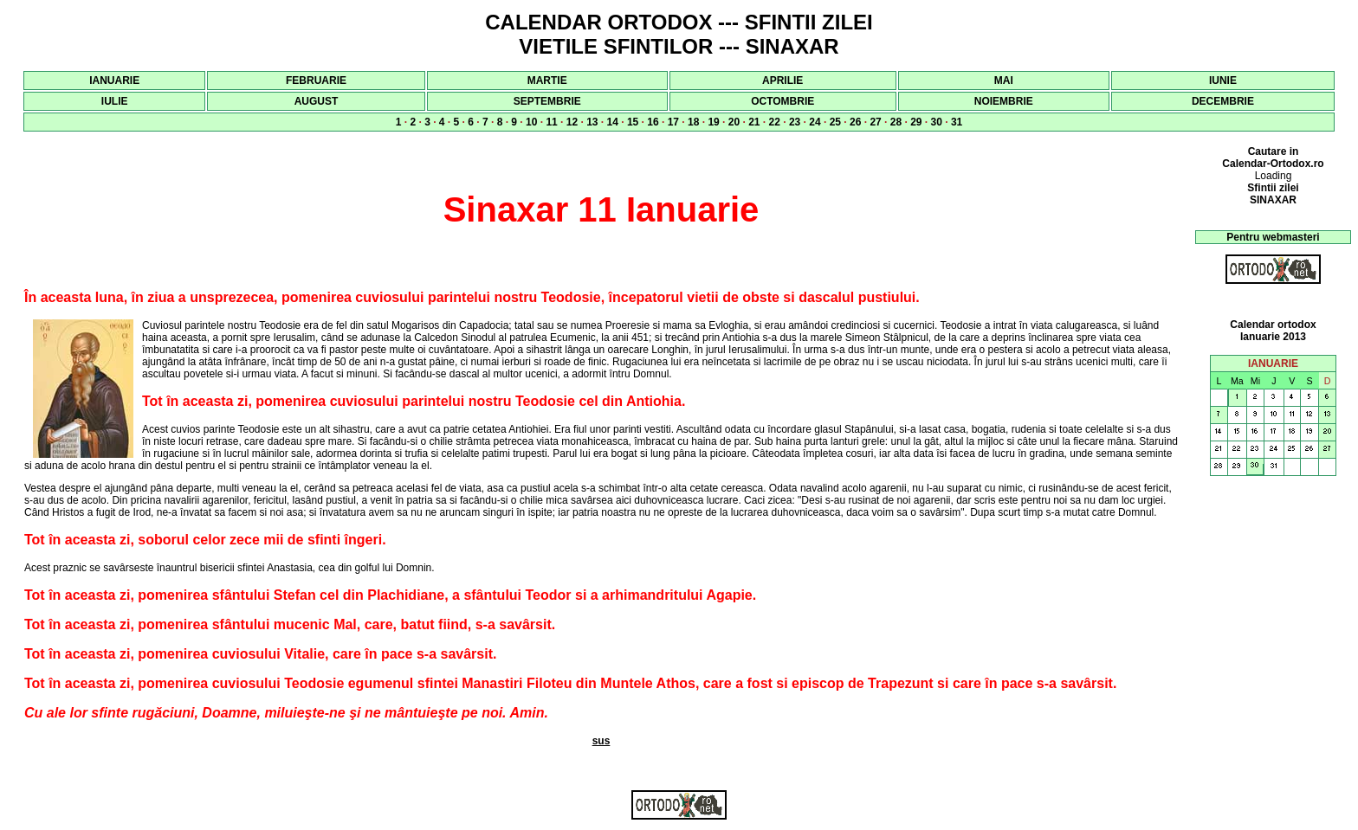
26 (855, 122)
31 (956, 122)
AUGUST (316, 101)
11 (551, 122)
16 (652, 122)
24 (814, 122)
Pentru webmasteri (1272, 237)
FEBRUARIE (316, 80)
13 (592, 122)
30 (936, 122)
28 (896, 122)
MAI (1003, 80)
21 (754, 122)
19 (713, 122)
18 (693, 122)
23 (794, 122)
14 (612, 122)
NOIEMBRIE (1003, 101)
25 (835, 122)
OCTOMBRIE (782, 101)
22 (774, 122)
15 (632, 122)
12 (572, 122)
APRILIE (782, 80)
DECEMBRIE (1223, 101)
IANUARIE (114, 80)
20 (734, 122)
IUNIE (1223, 80)
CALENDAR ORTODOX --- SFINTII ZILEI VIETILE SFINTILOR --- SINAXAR (679, 34)
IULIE (114, 101)
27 (875, 122)
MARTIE (547, 80)
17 (673, 122)
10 (531, 122)
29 (916, 122)
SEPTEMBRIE (547, 101)
